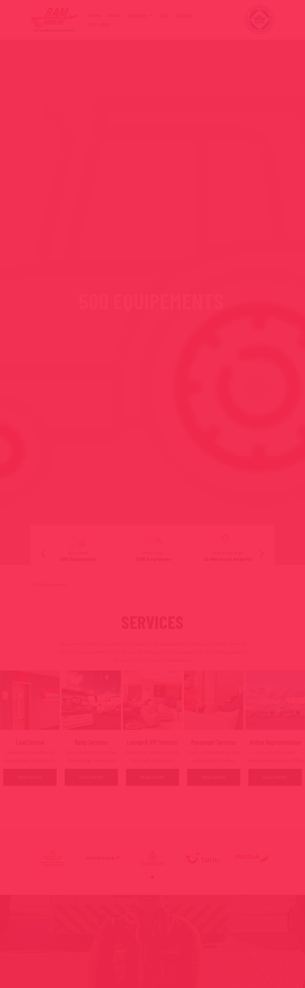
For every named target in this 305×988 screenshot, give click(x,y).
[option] (78, 548)
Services (137, 15)
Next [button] (261, 554)
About (114, 15)
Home (94, 15)
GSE (164, 15)
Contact (184, 15)
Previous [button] (43, 554)
